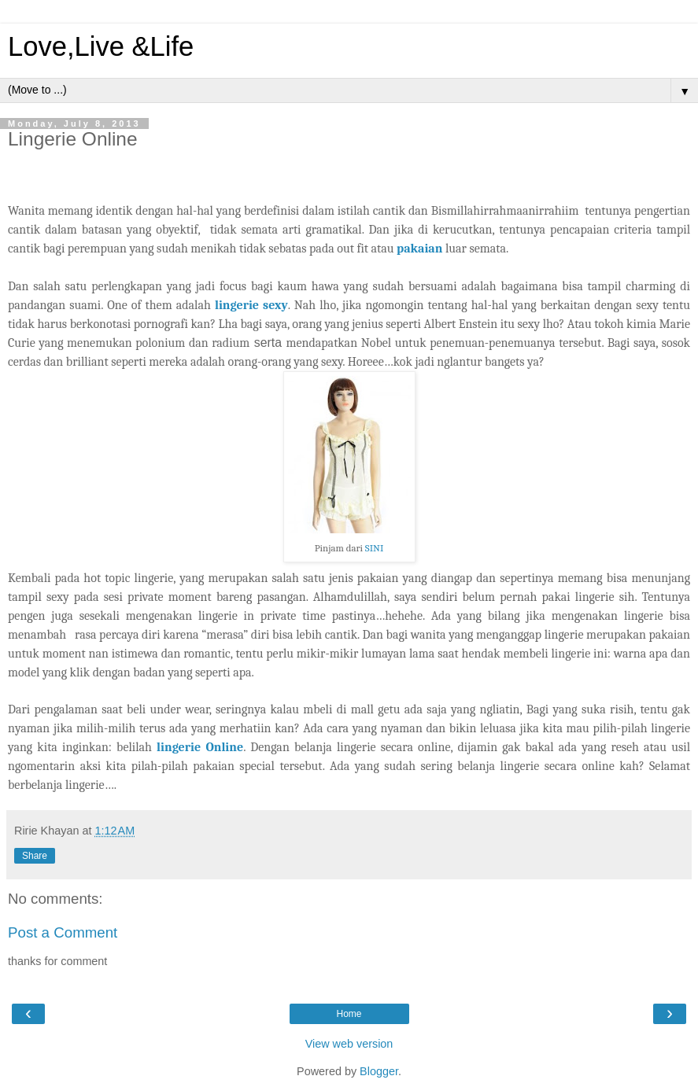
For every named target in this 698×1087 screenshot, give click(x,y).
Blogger (379, 1071)
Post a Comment (62, 932)
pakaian (419, 248)
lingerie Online (200, 747)
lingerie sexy (251, 305)
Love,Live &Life (101, 46)
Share (34, 855)
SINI (374, 548)
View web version (349, 1043)
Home (348, 1013)
